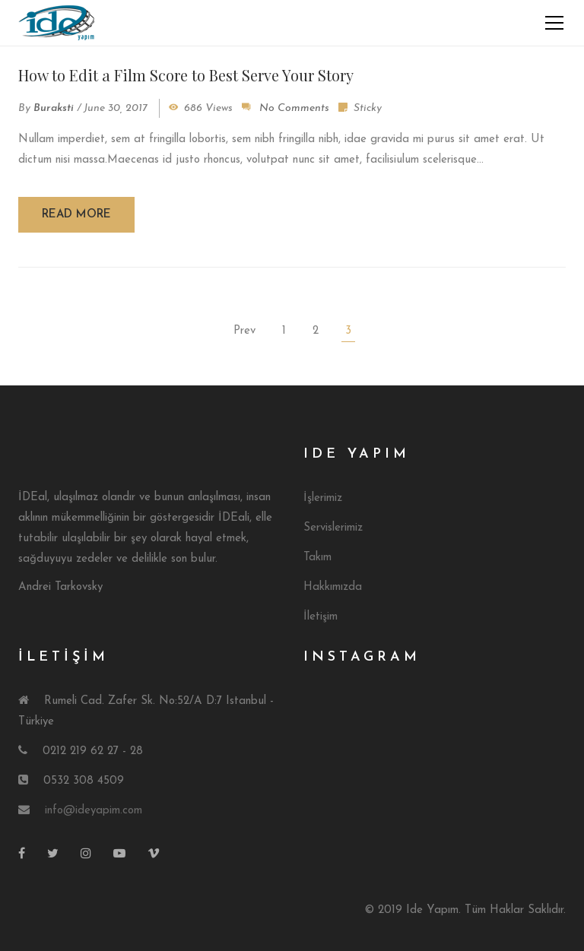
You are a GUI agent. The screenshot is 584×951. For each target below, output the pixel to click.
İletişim (320, 617)
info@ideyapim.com (93, 810)
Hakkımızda (332, 587)
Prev (244, 331)
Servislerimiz (333, 528)
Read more (76, 214)
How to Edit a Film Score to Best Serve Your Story (186, 75)
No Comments (294, 108)
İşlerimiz (322, 498)
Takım (317, 557)
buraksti (53, 108)
